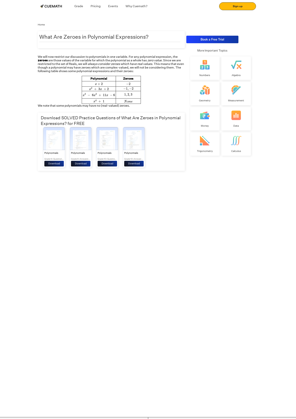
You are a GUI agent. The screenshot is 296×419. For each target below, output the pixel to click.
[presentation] (99, 84)
